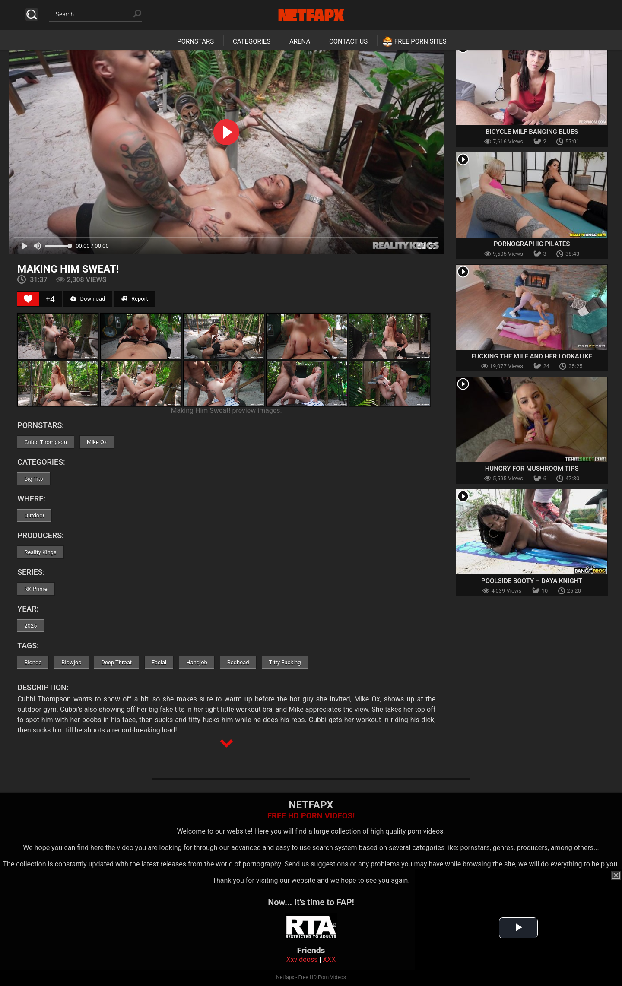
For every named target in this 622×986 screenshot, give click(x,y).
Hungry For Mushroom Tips (532, 468)
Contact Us (348, 41)
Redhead (238, 662)
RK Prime (35, 589)
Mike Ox (97, 442)
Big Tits (33, 479)
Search (31, 14)
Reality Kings (40, 552)
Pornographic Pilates (532, 244)
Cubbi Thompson (45, 442)
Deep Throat (116, 662)
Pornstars (195, 41)
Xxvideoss (302, 959)
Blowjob (71, 662)
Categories (251, 41)
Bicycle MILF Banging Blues (532, 132)
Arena (299, 41)
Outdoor (34, 515)
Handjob (196, 662)
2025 (30, 625)
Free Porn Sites (420, 41)
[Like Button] (28, 299)
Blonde (32, 662)
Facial (159, 662)
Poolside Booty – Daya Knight (531, 581)
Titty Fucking (285, 662)
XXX (329, 959)
